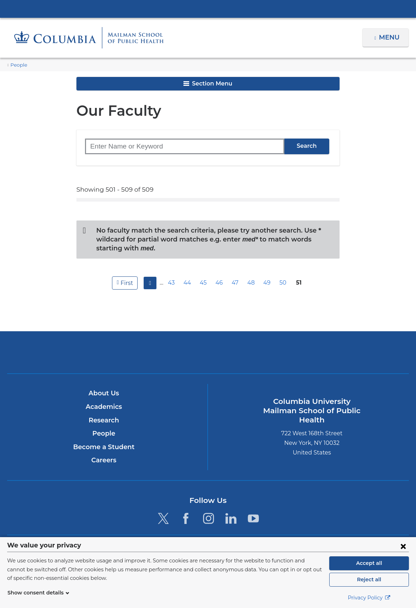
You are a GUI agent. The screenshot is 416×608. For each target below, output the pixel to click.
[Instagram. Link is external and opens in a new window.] (208, 509)
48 (252, 274)
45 (204, 274)
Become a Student (104, 438)
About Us (104, 384)
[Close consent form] (403, 546)
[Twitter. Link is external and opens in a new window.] (163, 509)
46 (220, 274)
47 (236, 274)
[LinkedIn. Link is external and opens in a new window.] (231, 509)
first (125, 274)
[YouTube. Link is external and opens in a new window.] (253, 509)
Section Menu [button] (207, 83)
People (17, 65)
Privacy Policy (369, 598)
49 (268, 274)
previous (149, 274)
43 (172, 274)
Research (103, 411)
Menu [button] (390, 37)
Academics (104, 397)
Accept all (369, 563)
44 (188, 274)
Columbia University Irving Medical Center (208, 8)
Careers (104, 451)
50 (284, 274)
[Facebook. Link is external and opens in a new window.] (186, 509)
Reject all (369, 579)
